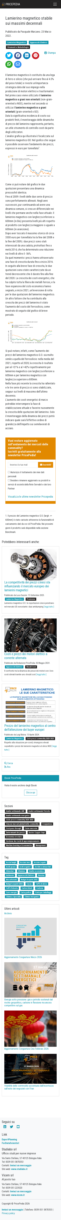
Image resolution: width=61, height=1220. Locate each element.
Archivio (8, 913)
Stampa (50, 52)
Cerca (8, 763)
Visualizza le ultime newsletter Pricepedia (30, 496)
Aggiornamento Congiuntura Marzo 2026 (23, 957)
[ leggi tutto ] (49, 606)
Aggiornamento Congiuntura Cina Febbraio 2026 (26, 1048)
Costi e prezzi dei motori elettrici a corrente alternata (25, 656)
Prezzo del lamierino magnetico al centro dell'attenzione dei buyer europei (30, 727)
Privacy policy (8, 1213)
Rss (7, 766)
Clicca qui (30, 792)
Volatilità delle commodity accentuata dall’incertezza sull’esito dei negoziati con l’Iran (29, 1087)
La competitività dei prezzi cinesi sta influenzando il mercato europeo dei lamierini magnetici (27, 586)
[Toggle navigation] (55, 4)
